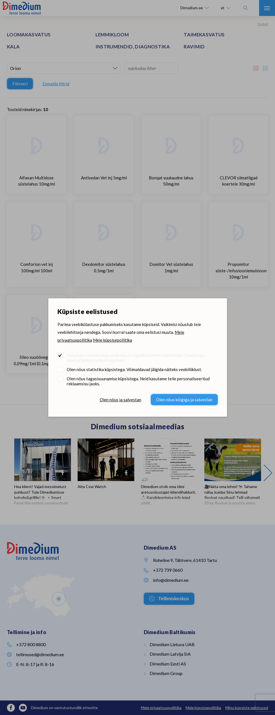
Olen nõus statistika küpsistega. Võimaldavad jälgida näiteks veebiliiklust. (134, 369)
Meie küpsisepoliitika (112, 340)
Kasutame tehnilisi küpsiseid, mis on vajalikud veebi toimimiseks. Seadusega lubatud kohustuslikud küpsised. (136, 358)
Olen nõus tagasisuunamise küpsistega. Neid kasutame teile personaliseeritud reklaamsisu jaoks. (138, 381)
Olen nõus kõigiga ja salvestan (184, 399)
